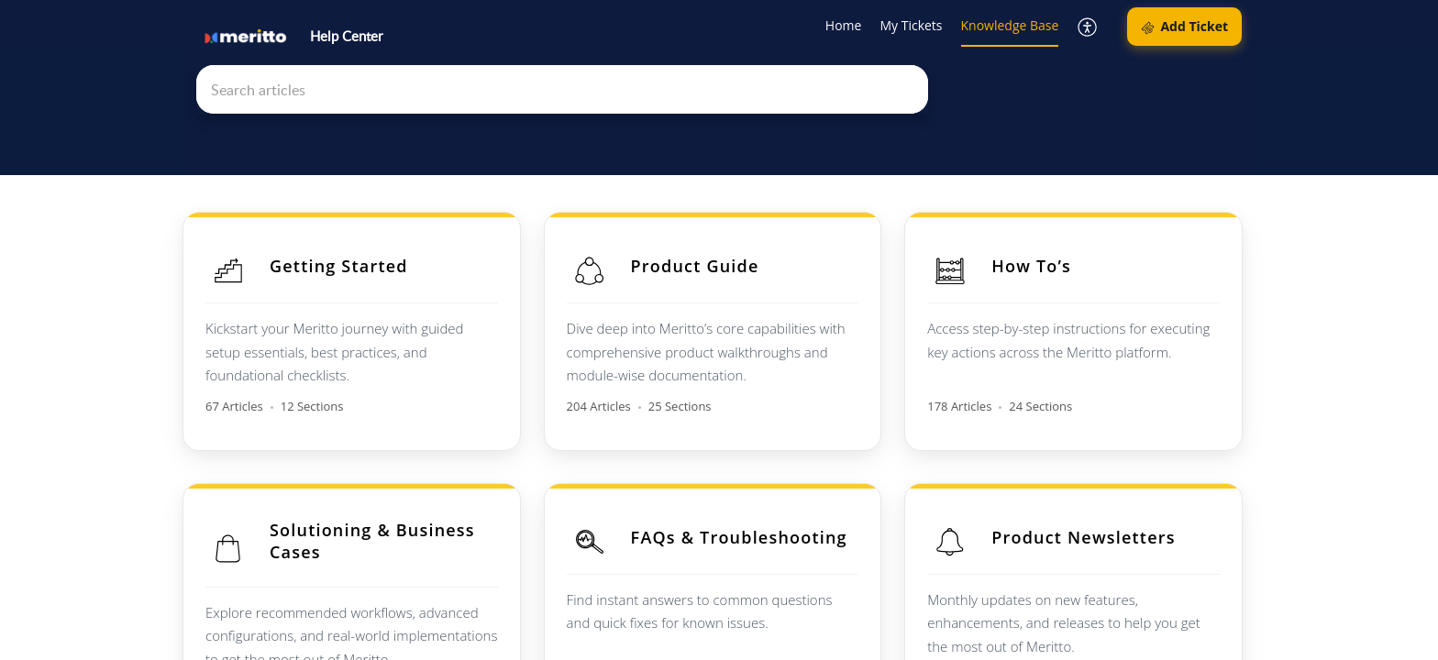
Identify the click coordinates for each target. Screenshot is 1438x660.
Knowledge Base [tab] (1010, 25)
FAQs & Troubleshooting (745, 531)
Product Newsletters (1096, 531)
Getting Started (339, 266)
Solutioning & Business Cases (372, 534)
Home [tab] (843, 25)
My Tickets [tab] (910, 25)
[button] (1088, 27)
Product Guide (701, 266)
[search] (562, 89)
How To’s (1044, 266)
